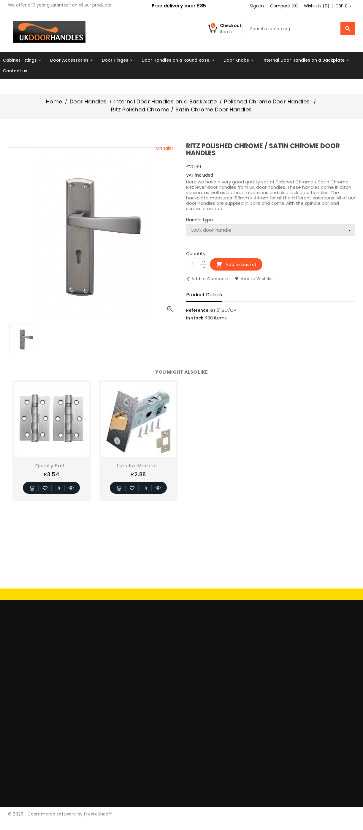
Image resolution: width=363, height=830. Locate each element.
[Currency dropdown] (343, 6)
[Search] (299, 29)
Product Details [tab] (204, 294)
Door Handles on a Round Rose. (179, 60)
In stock (194, 318)
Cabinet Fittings (23, 60)
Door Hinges (118, 60)
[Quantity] (193, 264)
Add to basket (236, 264)
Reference (197, 310)
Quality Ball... (51, 465)
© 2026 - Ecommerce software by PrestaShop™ (60, 814)
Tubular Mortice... (138, 465)
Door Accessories (72, 60)
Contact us (15, 71)
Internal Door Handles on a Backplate (306, 60)
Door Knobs (239, 60)
